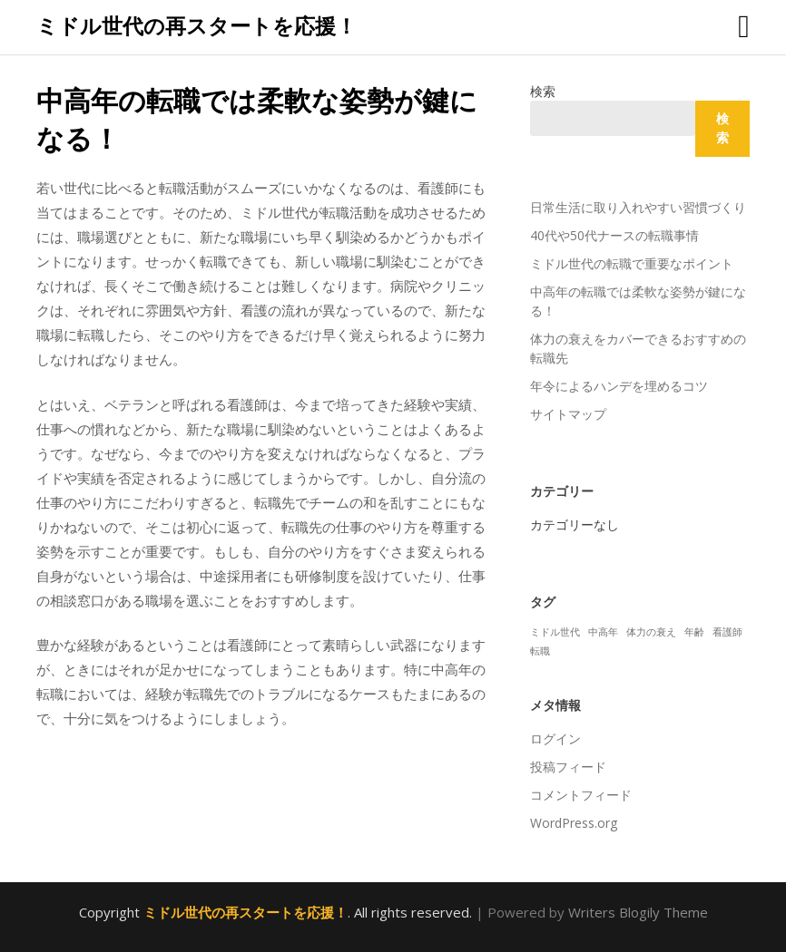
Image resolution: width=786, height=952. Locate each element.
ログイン (555, 738)
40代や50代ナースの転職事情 (614, 235)
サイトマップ (568, 414)
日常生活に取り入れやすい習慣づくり (638, 207)
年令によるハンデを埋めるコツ (619, 385)
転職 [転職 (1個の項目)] (540, 651)
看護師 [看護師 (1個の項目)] (727, 632)
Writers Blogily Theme (638, 912)
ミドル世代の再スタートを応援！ (196, 25)
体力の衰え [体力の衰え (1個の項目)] (651, 632)
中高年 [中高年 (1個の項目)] (603, 632)
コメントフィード (581, 794)
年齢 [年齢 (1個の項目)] (694, 632)
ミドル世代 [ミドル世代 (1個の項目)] (555, 632)
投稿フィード (568, 766)
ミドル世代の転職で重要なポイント (631, 263)
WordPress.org (573, 822)
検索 (542, 91)
